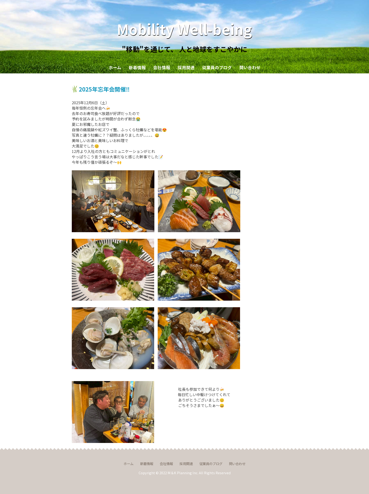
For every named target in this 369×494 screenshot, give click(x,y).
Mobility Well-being (184, 29)
